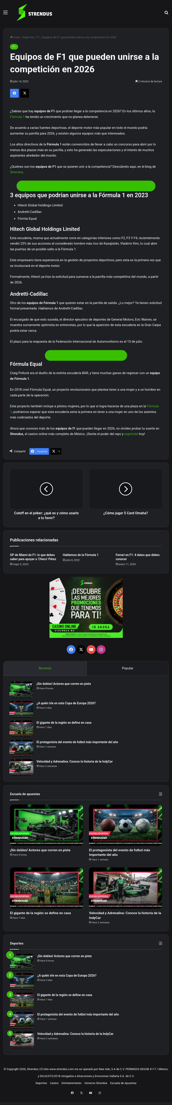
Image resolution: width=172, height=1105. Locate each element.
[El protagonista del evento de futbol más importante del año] (22, 749)
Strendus (16, 172)
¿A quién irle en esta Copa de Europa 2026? (66, 704)
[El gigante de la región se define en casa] (22, 729)
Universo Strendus (95, 1090)
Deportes (28, 37)
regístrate (131, 434)
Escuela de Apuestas (123, 1090)
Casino (54, 1090)
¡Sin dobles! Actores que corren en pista (64, 684)
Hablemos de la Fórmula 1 (81, 555)
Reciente (45, 668)
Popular (127, 668)
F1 (38, 37)
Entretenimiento (71, 1090)
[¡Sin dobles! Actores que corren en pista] (22, 690)
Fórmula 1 (17, 117)
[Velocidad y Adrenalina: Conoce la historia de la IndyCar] (22, 768)
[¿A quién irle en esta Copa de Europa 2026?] (22, 710)
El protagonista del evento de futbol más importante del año (78, 743)
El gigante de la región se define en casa (64, 723)
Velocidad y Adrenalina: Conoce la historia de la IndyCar (75, 762)
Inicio (15, 37)
